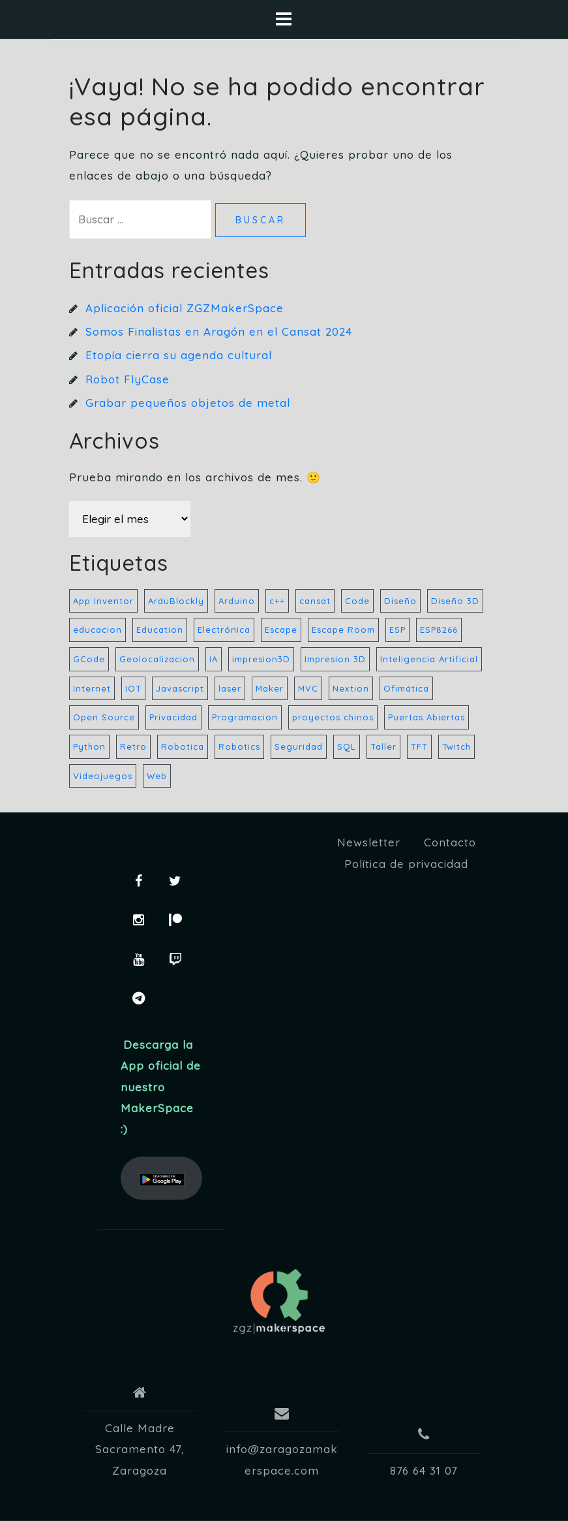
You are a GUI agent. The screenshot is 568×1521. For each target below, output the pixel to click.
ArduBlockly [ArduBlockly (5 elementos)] (176, 601)
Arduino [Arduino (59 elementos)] (236, 601)
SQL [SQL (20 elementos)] (346, 746)
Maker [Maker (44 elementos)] (270, 688)
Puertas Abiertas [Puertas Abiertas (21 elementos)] (426, 717)
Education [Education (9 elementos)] (159, 629)
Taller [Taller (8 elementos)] (383, 746)
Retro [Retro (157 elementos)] (133, 746)
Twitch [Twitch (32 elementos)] (456, 746)
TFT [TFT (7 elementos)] (419, 746)
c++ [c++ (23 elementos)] (277, 601)
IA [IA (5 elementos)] (213, 659)
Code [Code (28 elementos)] (357, 601)
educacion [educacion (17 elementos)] (97, 629)
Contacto (450, 842)
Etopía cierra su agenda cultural (178, 355)
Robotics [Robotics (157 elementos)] (239, 746)
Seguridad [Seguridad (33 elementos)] (299, 746)
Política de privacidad (406, 864)
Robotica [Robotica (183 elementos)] (182, 746)
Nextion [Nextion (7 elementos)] (351, 688)
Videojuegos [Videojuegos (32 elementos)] (102, 776)
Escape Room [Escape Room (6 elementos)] (343, 629)
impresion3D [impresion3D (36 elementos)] (261, 659)
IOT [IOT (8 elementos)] (133, 688)
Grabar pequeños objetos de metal (187, 402)
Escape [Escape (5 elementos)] (281, 629)
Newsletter (368, 842)
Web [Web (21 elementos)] (157, 776)
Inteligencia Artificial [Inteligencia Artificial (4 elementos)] (429, 659)
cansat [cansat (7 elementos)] (315, 601)
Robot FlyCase (127, 379)
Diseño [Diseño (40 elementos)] (400, 601)
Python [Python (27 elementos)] (89, 746)
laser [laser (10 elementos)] (229, 688)
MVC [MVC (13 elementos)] (308, 688)
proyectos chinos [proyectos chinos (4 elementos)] (333, 717)
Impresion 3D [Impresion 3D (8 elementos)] (335, 659)
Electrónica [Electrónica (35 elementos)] (224, 629)
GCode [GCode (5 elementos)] (89, 659)
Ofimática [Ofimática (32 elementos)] (406, 688)
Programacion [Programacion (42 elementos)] (245, 717)
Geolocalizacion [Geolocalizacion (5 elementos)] (157, 659)
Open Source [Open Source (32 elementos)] (104, 717)
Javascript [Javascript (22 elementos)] (180, 688)
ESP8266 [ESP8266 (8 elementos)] (439, 629)
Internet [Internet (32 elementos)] (92, 688)
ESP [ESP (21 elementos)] (397, 629)
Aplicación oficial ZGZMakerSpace (184, 308)
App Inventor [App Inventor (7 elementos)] (103, 601)
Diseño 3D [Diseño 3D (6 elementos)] (455, 601)
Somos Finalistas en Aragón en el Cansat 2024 (218, 331)
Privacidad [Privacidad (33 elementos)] (173, 717)
